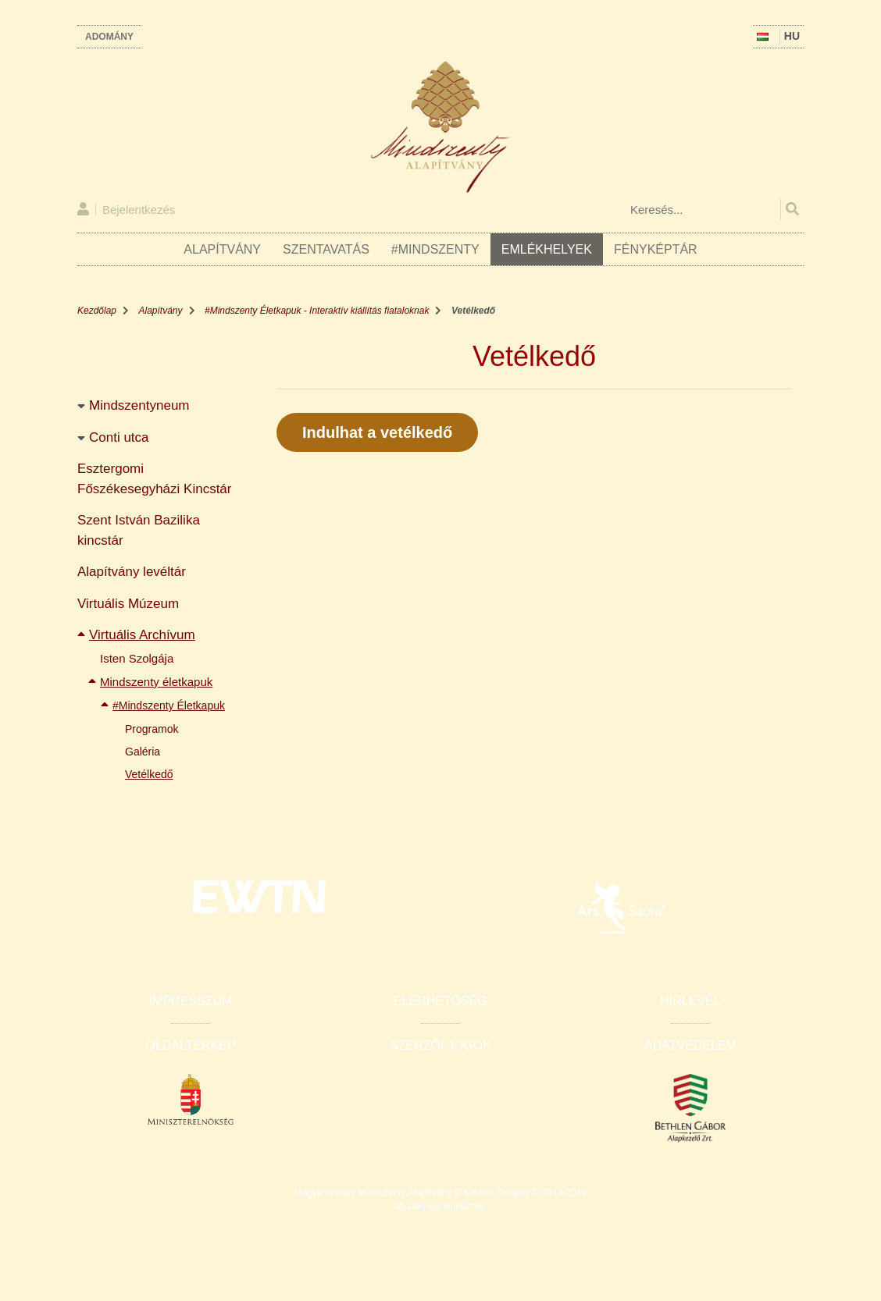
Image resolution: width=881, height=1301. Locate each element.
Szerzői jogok (440, 1045)
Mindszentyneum (139, 405)
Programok (151, 729)
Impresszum (191, 1001)
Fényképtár (655, 249)
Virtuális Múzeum (128, 603)
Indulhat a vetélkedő (377, 432)
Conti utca (119, 437)
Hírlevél (690, 1001)
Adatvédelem (690, 1045)
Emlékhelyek (546, 249)
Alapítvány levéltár (131, 571)
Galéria (142, 751)
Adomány (109, 36)
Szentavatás (326, 249)
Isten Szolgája (136, 658)
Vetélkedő (149, 774)
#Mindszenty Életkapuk (168, 705)
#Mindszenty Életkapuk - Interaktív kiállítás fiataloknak (317, 310)
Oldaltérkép (190, 1045)
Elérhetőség (440, 1001)
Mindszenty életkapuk (156, 681)
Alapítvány (222, 249)
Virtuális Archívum (142, 634)
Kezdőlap (96, 310)
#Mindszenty (435, 249)
